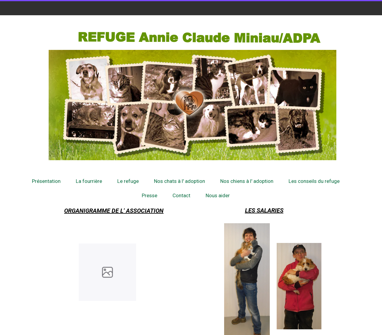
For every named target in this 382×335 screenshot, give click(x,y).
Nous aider (218, 195)
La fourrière (89, 181)
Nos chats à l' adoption (179, 181)
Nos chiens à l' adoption (246, 181)
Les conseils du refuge (314, 181)
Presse (149, 195)
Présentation (46, 181)
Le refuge (128, 181)
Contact (181, 195)
